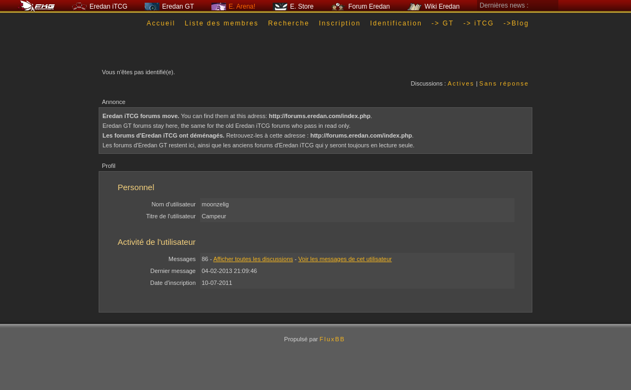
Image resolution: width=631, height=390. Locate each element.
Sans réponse (504, 83)
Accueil (160, 23)
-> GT (443, 23)
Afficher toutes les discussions (253, 259)
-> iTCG (478, 23)
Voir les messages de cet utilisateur (344, 259)
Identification (396, 23)
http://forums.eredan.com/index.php (320, 116)
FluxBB (332, 339)
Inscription (339, 23)
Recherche (289, 23)
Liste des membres (222, 23)
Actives (461, 83)
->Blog (516, 23)
